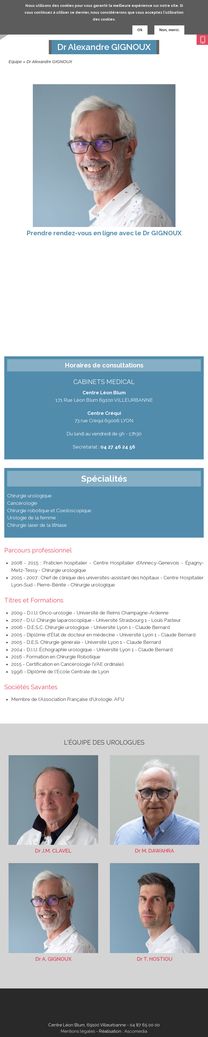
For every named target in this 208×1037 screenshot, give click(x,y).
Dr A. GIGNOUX (53, 912)
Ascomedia (135, 1031)
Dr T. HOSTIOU (154, 912)
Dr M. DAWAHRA (154, 804)
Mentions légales (78, 1031)
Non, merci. (169, 30)
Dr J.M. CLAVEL (53, 804)
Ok (140, 30)
